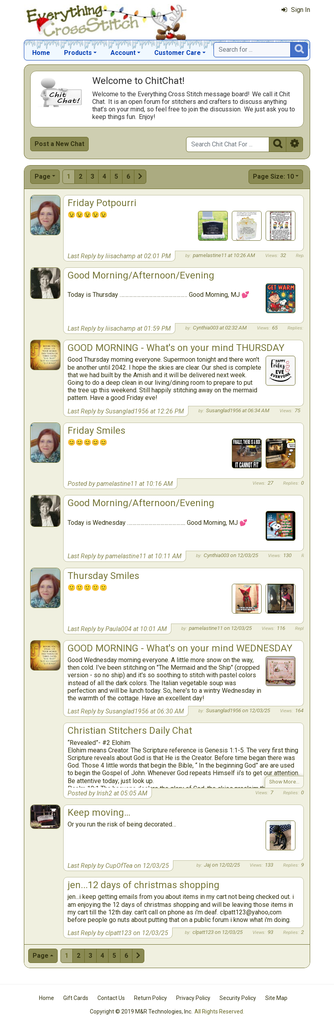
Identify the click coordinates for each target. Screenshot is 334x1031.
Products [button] (78, 53)
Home (41, 53)
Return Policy (150, 998)
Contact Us (111, 998)
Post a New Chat (59, 144)
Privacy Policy (193, 998)
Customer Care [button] (177, 53)
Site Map (276, 998)
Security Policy (237, 998)
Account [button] (123, 53)
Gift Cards (75, 998)
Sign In (296, 10)
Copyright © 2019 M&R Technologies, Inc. (141, 1011)
